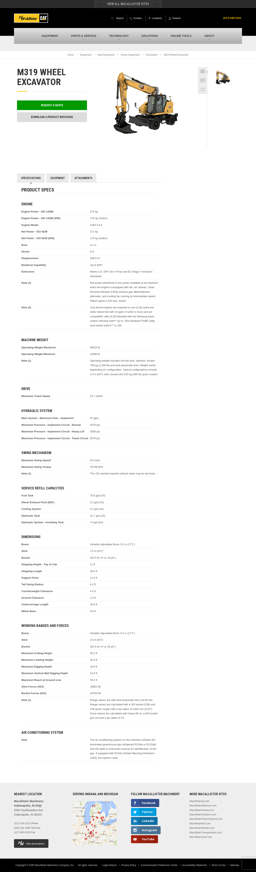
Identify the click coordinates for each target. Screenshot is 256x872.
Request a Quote (52, 105)
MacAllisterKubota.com (202, 810)
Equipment (85, 54)
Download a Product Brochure (52, 117)
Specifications (31, 178)
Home (70, 54)
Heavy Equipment (130, 54)
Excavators (152, 54)
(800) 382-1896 (22, 828)
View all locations (31, 843)
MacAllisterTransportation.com (206, 832)
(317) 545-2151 (231, 17)
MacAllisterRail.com (200, 823)
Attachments (83, 178)
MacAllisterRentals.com (202, 828)
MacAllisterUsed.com (201, 837)
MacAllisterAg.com (199, 801)
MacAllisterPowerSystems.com (206, 819)
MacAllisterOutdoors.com (203, 814)
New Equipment (106, 54)
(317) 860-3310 (22, 832)
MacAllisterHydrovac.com (203, 805)
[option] (223, 78)
